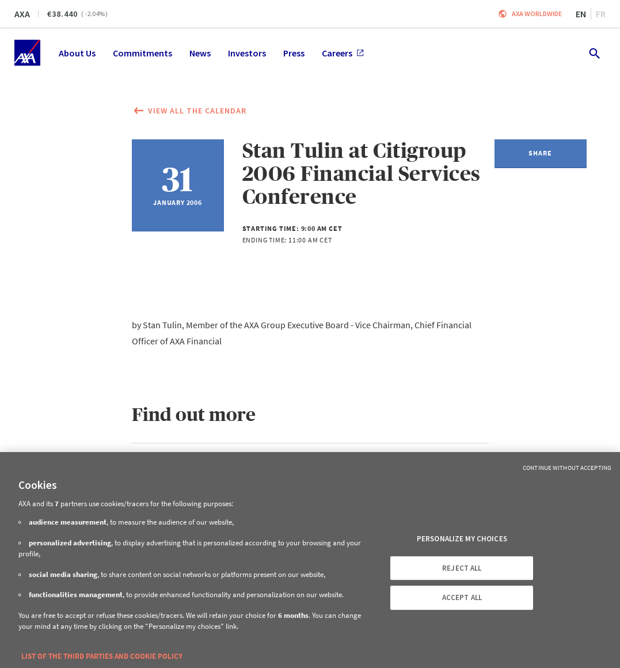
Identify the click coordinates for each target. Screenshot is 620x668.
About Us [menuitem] (77, 53)
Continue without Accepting (567, 468)
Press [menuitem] (294, 53)
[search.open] (594, 52)
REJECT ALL (461, 568)
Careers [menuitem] (343, 53)
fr (601, 14)
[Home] (27, 53)
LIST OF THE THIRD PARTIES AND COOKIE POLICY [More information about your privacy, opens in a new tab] (101, 656)
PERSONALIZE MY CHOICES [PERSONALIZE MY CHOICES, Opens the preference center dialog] (462, 539)
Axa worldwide (537, 13)
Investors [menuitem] (247, 53)
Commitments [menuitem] (142, 53)
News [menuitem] (200, 53)
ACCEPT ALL (462, 597)
